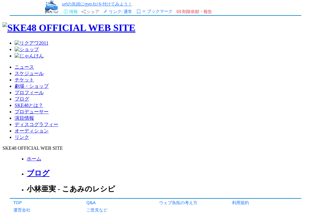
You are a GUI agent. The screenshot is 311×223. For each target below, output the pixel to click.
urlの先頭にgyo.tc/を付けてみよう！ (97, 4)
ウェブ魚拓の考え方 (178, 202)
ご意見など (97, 210)
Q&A (91, 202)
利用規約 (240, 202)
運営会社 (21, 210)
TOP (17, 202)
